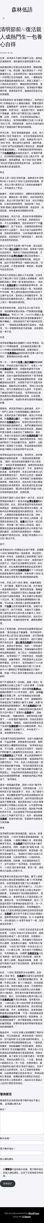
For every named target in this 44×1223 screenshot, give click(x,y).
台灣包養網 (16, 255)
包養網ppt (36, 688)
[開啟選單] (3, 18)
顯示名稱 (5, 1138)
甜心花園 (13, 249)
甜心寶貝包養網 (23, 642)
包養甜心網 (12, 418)
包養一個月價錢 (25, 362)
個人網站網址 (6, 1159)
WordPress (33, 1213)
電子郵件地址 (7, 1148)
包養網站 (31, 705)
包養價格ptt (13, 353)
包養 (22, 521)
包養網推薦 (32, 435)
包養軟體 (13, 726)
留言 (3, 1109)
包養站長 (6, 468)
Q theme (26, 1216)
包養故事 (11, 285)
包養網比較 (7, 999)
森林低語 (22, 9)
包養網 (27, 712)
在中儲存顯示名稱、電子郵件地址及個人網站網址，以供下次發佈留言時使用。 (23, 1172)
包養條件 (11, 422)
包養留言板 (33, 953)
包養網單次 (10, 153)
